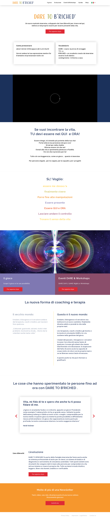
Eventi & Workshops (70, 2)
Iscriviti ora (55, 503)
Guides (80, 2)
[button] (93, 2)
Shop (87, 2)
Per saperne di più (55, 31)
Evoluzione (57, 2)
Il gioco (49, 2)
